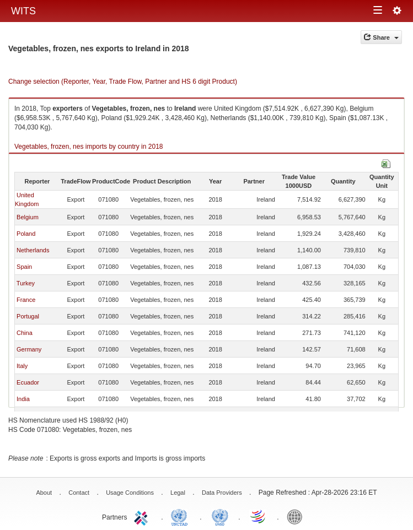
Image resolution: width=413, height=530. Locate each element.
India (23, 399)
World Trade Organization (259, 516)
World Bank (297, 516)
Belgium (28, 217)
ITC (143, 516)
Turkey (26, 283)
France (26, 299)
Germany (29, 349)
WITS (23, 11)
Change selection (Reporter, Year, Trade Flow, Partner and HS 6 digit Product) (122, 81)
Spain (24, 266)
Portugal (28, 316)
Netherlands (33, 250)
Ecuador (28, 382)
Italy (22, 366)
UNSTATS (220, 516)
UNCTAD (181, 516)
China (25, 332)
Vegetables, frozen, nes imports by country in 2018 (88, 146)
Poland (26, 233)
